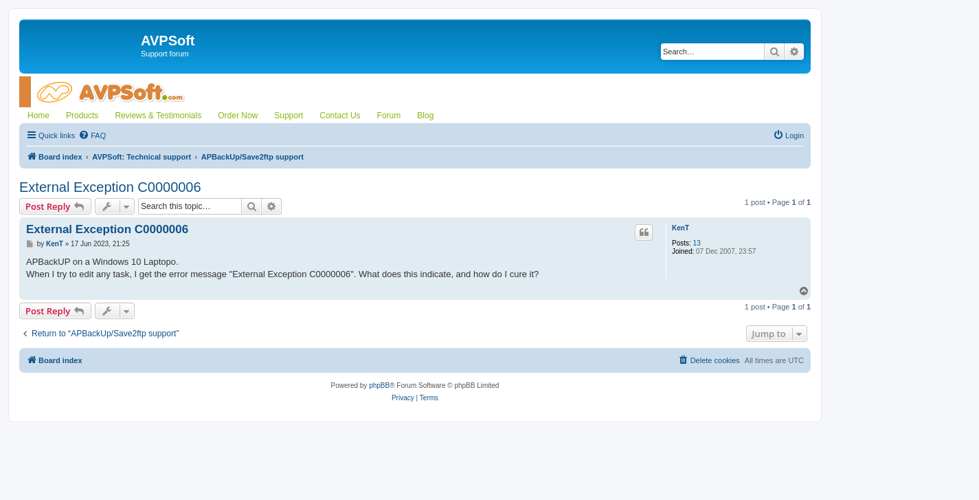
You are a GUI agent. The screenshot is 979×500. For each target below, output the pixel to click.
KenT (680, 228)
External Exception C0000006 (110, 187)
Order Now (238, 115)
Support (288, 115)
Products (82, 115)
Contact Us (339, 115)
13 (697, 243)
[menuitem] (92, 135)
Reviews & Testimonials (158, 115)
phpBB (379, 385)
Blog (425, 115)
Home (38, 115)
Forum (389, 115)
